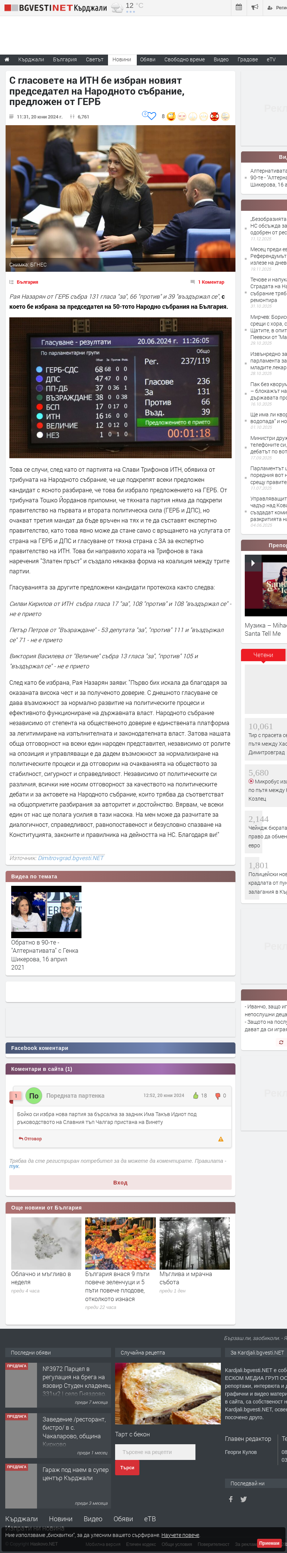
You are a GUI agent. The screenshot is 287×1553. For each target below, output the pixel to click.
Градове (248, 59)
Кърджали (21, 1518)
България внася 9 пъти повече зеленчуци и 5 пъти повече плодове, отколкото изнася (117, 1286)
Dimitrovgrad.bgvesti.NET (70, 858)
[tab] (263, 657)
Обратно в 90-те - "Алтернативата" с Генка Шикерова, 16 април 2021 (44, 954)
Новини (121, 59)
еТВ (150, 1518)
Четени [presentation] (263, 655)
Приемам (269, 1543)
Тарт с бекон (132, 1434)
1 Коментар (211, 281)
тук (14, 1166)
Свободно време (184, 59)
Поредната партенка (75, 1095)
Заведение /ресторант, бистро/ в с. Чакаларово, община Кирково (74, 1431)
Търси (127, 1467)
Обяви (123, 1518)
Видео (93, 1518)
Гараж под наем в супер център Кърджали (76, 1474)
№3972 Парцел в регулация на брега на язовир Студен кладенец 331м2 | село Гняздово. (77, 1381)
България (27, 281)
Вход (120, 1183)
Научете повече (180, 1534)
